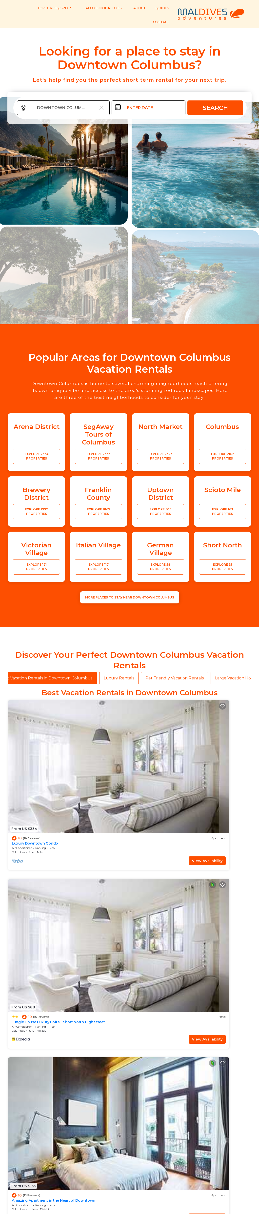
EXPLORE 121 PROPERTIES (36, 568)
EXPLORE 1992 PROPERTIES (36, 513)
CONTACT (159, 22)
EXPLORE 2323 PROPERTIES (160, 458)
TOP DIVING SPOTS (57, 7)
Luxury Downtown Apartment (221, 827)
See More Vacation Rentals (130, 870)
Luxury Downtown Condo (33, 747)
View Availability (43, 764)
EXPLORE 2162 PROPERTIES (222, 458)
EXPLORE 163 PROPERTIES (222, 513)
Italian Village (99, 755)
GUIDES (160, 7)
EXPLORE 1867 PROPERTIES (98, 513)
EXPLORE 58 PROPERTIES (160, 568)
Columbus (18, 755)
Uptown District (162, 755)
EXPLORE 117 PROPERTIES (98, 568)
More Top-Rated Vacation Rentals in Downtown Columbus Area (129, 1148)
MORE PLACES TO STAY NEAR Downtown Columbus (129, 599)
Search (215, 109)
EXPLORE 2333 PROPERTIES (98, 458)
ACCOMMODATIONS (103, 7)
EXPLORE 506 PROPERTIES (160, 513)
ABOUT (137, 7)
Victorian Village (162, 836)
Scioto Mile (35, 755)
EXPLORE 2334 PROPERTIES (36, 458)
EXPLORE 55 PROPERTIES (222, 568)
